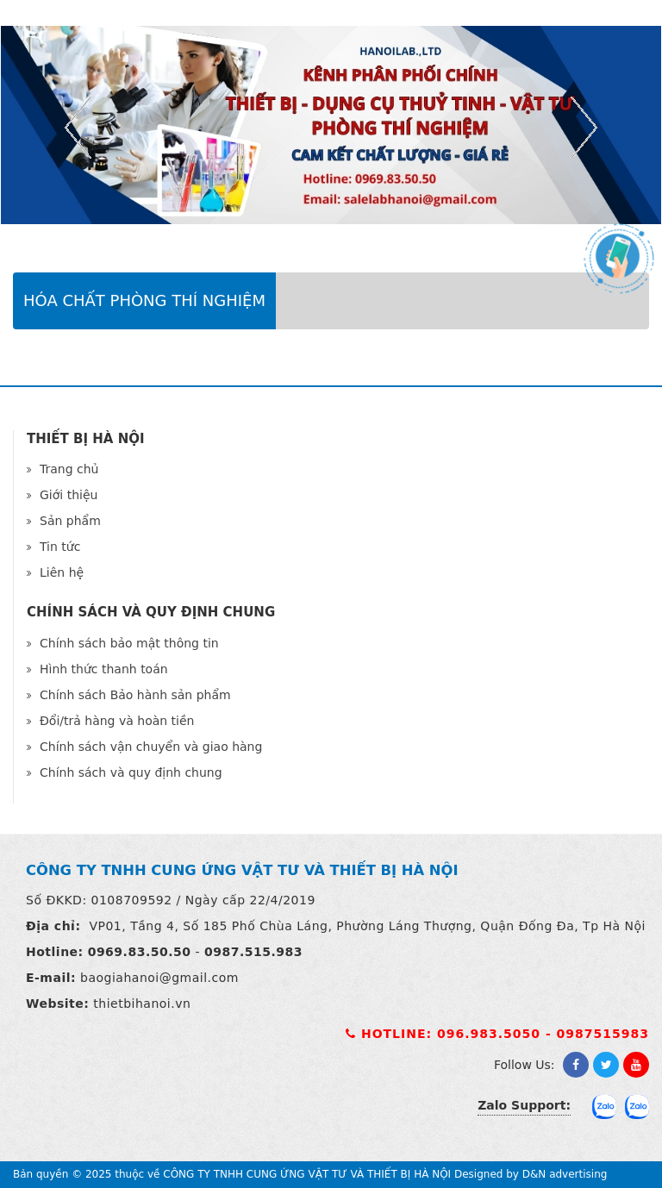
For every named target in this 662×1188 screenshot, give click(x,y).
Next (584, 128)
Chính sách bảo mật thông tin (129, 643)
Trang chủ (69, 469)
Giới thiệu (68, 495)
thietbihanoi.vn (141, 1003)
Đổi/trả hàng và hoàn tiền (117, 721)
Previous (78, 128)
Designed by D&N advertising (530, 1174)
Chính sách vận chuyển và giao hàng (151, 746)
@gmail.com (199, 978)
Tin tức (60, 546)
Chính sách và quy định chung (131, 772)
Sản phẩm (70, 521)
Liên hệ (62, 572)
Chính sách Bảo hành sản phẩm (135, 695)
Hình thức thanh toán (104, 669)
